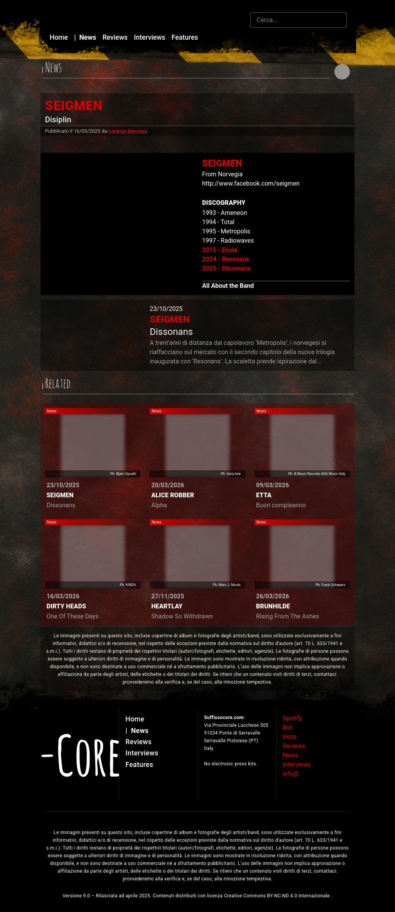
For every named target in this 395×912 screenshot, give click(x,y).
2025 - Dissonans (226, 268)
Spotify (292, 718)
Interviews (150, 37)
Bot (287, 727)
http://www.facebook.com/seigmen (251, 183)
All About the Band (228, 285)
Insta (289, 736)
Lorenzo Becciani (127, 131)
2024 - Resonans (225, 259)
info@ (291, 773)
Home (60, 37)
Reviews (116, 37)
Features (185, 37)
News (86, 37)
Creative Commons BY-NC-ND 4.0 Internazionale (277, 895)
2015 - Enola (219, 249)
